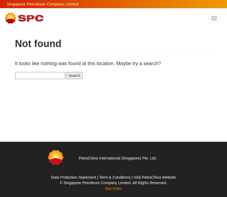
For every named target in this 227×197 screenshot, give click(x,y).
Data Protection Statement (73, 177)
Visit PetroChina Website (155, 177)
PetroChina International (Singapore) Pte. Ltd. (117, 158)
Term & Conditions (114, 177)
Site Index (113, 188)
